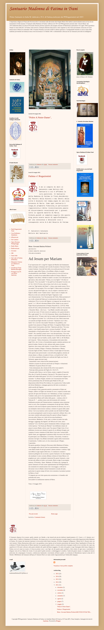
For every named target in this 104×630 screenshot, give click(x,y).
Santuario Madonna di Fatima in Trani (43, 8)
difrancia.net (14, 237)
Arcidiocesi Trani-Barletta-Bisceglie (16, 268)
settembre (60, 596)
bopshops (45, 621)
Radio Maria (14, 246)
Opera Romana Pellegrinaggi (15, 243)
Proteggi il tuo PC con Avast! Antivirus (16, 273)
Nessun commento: (53, 164)
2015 (57, 573)
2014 (57, 576)
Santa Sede (14, 255)
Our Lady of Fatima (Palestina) (16, 258)
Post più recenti (33, 514)
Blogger (58, 621)
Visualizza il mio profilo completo (63, 566)
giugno (59, 601)
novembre (60, 590)
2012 (57, 582)
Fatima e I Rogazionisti (40, 176)
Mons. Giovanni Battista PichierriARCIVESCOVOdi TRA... (74, 612)
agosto (59, 598)
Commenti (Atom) (40, 517)
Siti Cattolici (14, 239)
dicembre (60, 587)
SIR (12, 253)
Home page (54, 514)
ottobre (59, 593)
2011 (57, 585)
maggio (59, 604)
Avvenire (13, 251)
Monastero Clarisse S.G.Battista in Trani (16, 263)
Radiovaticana (15, 248)
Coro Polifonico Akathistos (15, 234)
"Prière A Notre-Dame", (40, 117)
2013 (57, 579)
